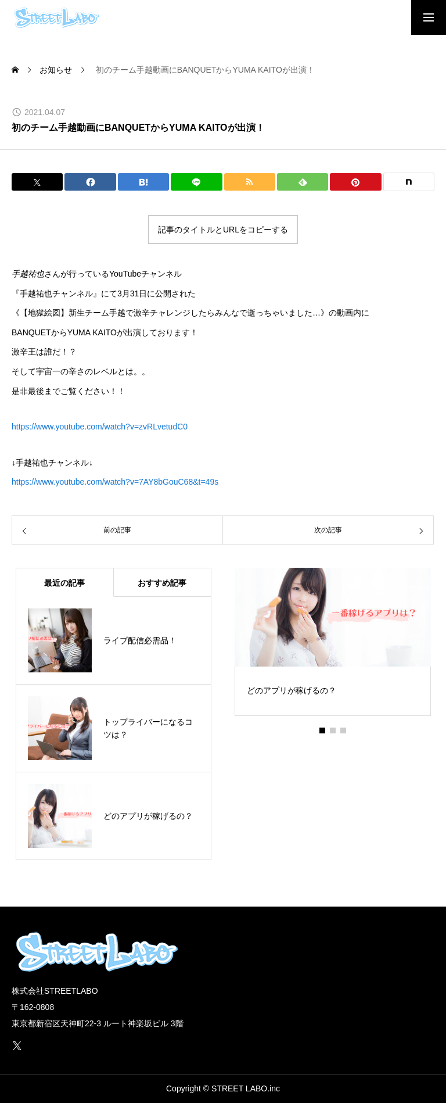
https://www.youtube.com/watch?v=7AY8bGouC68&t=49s (115, 481)
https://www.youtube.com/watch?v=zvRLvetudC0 (100, 426)
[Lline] (196, 182)
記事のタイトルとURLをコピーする (223, 229)
